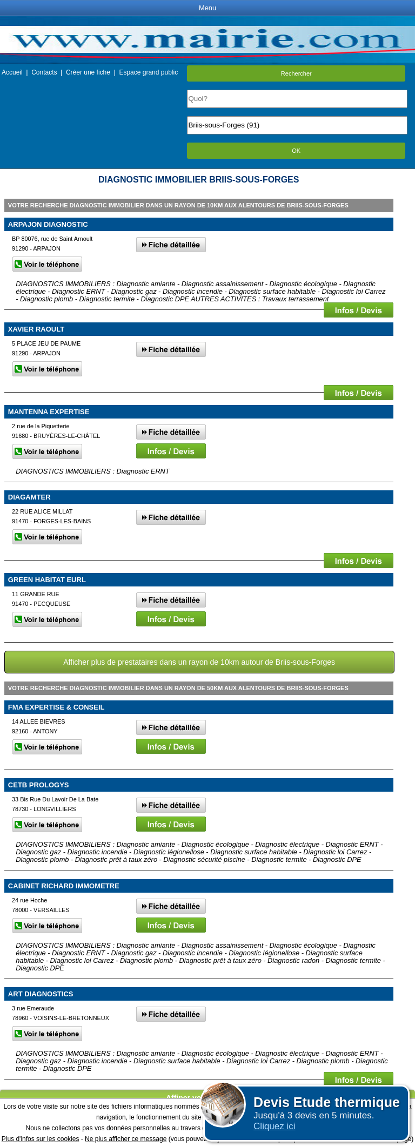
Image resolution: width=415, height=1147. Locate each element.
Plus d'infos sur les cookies (40, 1139)
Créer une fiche (88, 72)
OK (296, 150)
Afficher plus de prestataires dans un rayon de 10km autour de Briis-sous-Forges (199, 662)
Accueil (12, 72)
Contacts (44, 72)
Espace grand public (148, 72)
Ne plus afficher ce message (125, 1139)
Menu (207, 8)
